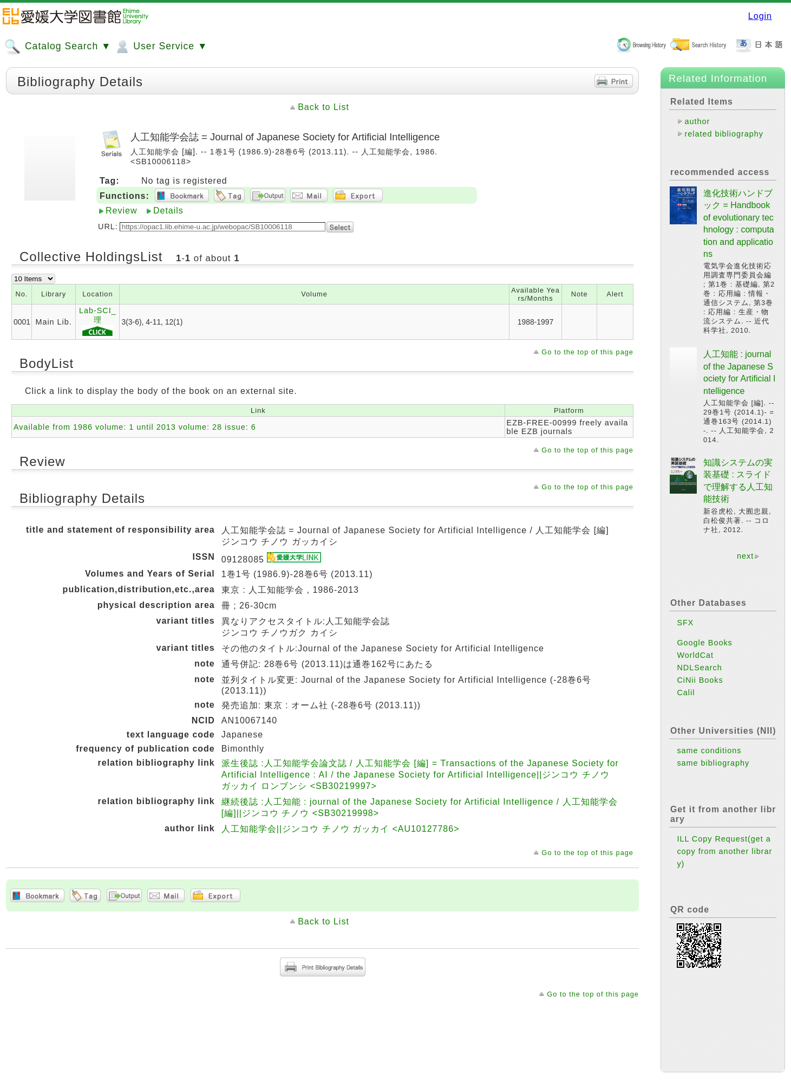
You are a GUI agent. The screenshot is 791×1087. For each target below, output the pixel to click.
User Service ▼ (160, 46)
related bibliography (723, 134)
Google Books (704, 642)
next (745, 556)
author (697, 121)
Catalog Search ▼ (57, 46)
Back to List (323, 107)
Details (168, 210)
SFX (685, 622)
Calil (686, 692)
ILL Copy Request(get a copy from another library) (724, 851)
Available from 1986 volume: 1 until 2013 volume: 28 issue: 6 (135, 427)
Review (121, 210)
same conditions (709, 750)
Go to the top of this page (587, 352)
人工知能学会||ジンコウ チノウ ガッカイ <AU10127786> (340, 828)
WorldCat (695, 655)
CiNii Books (700, 680)
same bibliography (713, 763)
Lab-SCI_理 (97, 322)
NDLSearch (699, 667)
